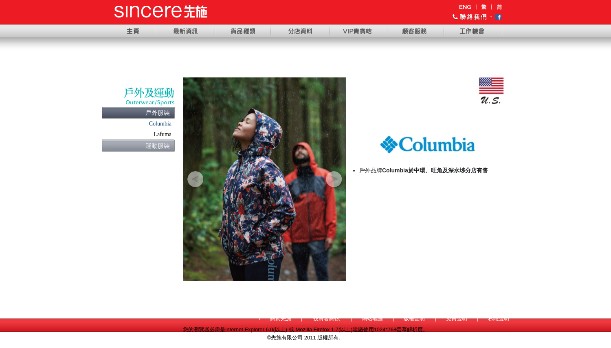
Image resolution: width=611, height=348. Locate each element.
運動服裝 (157, 145)
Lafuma (162, 134)
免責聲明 (456, 318)
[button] (195, 179)
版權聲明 (414, 318)
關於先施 (280, 318)
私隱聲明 (498, 318)
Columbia (160, 124)
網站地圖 (372, 318)
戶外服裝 (157, 112)
